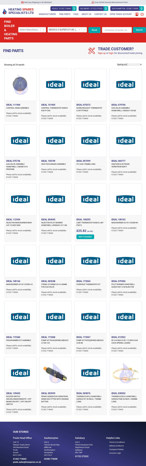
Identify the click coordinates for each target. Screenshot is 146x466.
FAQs (75, 14)
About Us (86, 14)
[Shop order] (129, 64)
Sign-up (102, 53)
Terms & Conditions (117, 442)
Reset (94, 30)
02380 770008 (50, 459)
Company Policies (116, 449)
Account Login (115, 453)
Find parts (64, 14)
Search (139, 30)
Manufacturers (47, 14)
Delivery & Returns (116, 446)
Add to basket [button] (85, 237)
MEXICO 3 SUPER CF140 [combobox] (63, 29)
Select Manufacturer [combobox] (30, 29)
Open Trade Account (121, 14)
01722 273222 (81, 456)
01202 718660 (19, 459)
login (111, 53)
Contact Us (100, 14)
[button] (79, 29)
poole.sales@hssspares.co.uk (26, 462)
